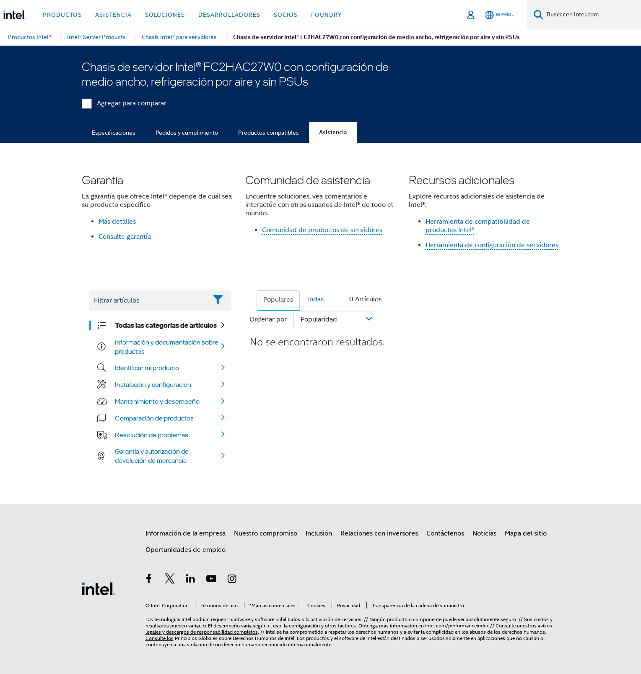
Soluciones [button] (165, 14)
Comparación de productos (154, 418)
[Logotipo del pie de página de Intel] (98, 588)
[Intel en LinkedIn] (191, 580)
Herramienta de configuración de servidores (492, 245)
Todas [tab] (315, 299)
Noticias (484, 533)
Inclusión (319, 533)
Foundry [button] (326, 14)
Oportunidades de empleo (185, 550)
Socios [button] (286, 14)
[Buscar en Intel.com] (592, 14)
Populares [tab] (278, 299)
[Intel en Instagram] (232, 580)
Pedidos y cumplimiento (187, 132)
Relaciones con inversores (379, 533)
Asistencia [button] (113, 14)
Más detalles (117, 221)
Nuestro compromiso (265, 533)
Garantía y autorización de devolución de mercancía (152, 456)
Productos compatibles (268, 132)
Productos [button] (62, 14)
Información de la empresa (185, 533)
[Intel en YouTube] (211, 580)
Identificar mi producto (147, 367)
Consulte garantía (125, 237)
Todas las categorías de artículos (166, 325)
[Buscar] (538, 14)
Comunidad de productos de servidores (322, 230)
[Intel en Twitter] (170, 580)
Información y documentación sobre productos (166, 346)
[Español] (499, 14)
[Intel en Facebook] (149, 580)
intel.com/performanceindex (457, 625)
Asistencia (333, 132)
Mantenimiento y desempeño (157, 401)
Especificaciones (113, 132)
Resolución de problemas (151, 435)
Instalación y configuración (153, 384)
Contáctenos (445, 533)
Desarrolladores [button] (229, 14)
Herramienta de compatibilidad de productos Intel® (478, 225)
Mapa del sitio (526, 533)
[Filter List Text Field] (148, 300)
